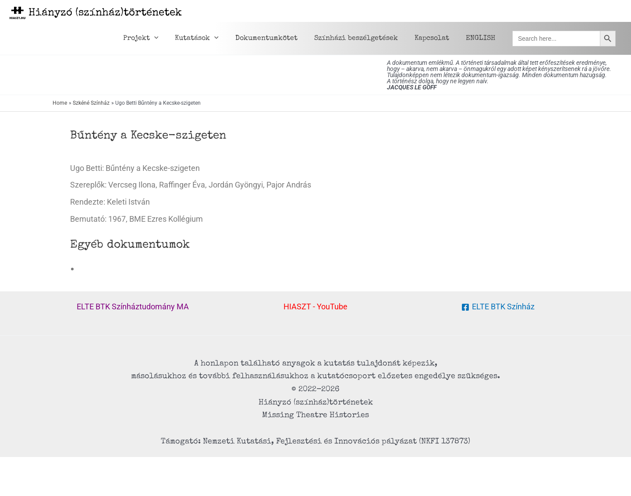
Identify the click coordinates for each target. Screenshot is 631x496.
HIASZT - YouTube (315, 306)
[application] (168, 38)
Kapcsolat (435, 38)
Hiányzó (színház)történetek (105, 13)
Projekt (155, 38)
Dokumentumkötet (276, 38)
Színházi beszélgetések (362, 38)
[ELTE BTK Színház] (498, 307)
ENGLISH (481, 38)
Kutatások (208, 38)
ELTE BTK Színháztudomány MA (133, 306)
